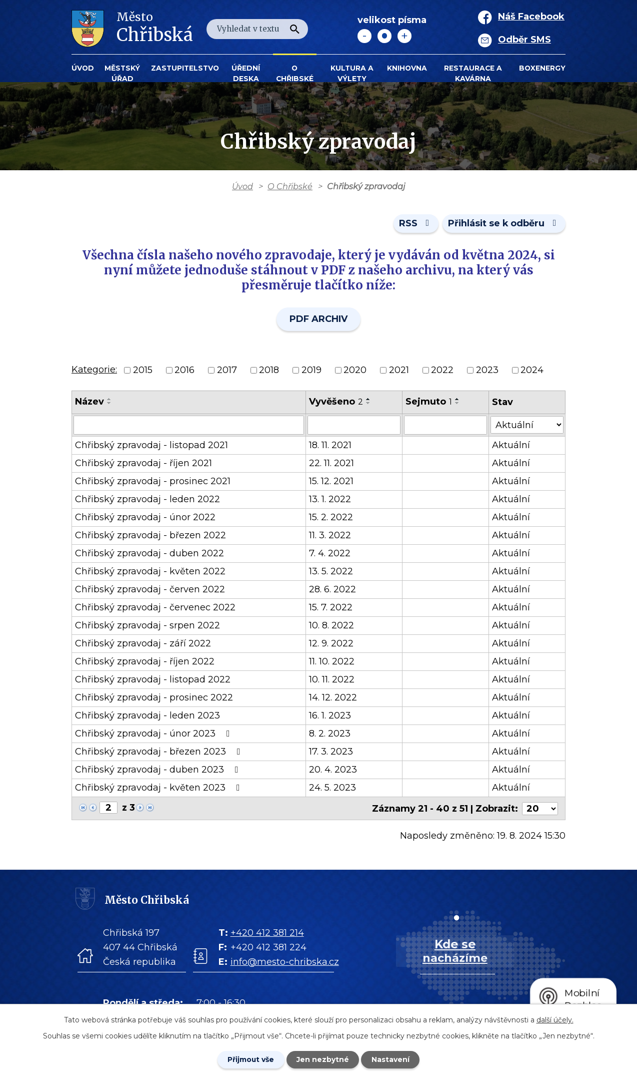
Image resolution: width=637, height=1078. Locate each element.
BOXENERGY (542, 68)
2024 (532, 370)
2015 (142, 370)
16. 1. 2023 (331, 716)
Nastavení (391, 1059)
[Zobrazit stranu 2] (109, 808)
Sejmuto (429, 402)
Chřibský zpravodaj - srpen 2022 (147, 625)
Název (89, 402)
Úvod (83, 68)
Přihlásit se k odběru (503, 223)
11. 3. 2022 (331, 535)
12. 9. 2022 (332, 643)
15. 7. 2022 (331, 607)
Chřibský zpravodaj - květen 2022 (150, 571)
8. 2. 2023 (330, 734)
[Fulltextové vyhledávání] (257, 29)
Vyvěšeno (337, 402)
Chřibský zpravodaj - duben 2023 (158, 770)
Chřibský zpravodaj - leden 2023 (147, 716)
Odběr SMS (524, 39)
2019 (312, 370)
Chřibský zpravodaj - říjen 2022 (144, 661)
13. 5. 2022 (332, 571)
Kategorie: (94, 370)
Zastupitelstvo (185, 68)
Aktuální (511, 445)
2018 (269, 370)
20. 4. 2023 (334, 770)
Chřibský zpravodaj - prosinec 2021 (152, 481)
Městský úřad (122, 73)
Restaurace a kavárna (473, 73)
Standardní (385, 36)
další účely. (555, 1019)
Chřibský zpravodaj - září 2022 (143, 643)
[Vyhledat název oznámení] (189, 425)
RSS (414, 223)
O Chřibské (295, 73)
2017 (227, 370)
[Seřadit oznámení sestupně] (109, 404)
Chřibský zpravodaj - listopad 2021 (151, 445)
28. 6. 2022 (333, 589)
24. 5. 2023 (333, 788)
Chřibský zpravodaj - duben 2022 (149, 553)
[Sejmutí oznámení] (446, 425)
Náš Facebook (531, 16)
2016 (184, 370)
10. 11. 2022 (332, 679)
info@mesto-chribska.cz (284, 961)
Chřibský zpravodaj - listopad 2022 (152, 679)
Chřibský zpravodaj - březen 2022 (150, 535)
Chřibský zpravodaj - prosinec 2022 (154, 697)
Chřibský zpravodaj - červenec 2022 (155, 607)
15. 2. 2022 (332, 517)
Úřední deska (246, 73)
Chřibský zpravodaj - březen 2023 (159, 752)
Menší (365, 36)
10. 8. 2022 (332, 625)
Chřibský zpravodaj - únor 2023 (154, 734)
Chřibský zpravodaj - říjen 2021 (143, 463)
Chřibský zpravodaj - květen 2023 (159, 788)
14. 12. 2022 (334, 697)
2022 (442, 370)
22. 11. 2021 (332, 463)
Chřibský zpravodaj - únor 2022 (145, 517)
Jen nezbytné (323, 1059)
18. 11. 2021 (331, 445)
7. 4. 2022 (330, 553)
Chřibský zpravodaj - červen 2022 (150, 589)
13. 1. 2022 (331, 499)
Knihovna (407, 68)
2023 (487, 370)
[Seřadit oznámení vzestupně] (109, 400)
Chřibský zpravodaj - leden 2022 (147, 499)
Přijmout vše (250, 1059)
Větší (405, 36)
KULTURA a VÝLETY (352, 73)
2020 (355, 370)
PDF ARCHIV (319, 319)
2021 (399, 370)
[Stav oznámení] (527, 425)
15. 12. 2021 (332, 481)
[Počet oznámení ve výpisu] (540, 808)
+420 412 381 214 (267, 932)
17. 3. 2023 (332, 752)
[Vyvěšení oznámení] (354, 425)
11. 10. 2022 (332, 661)
